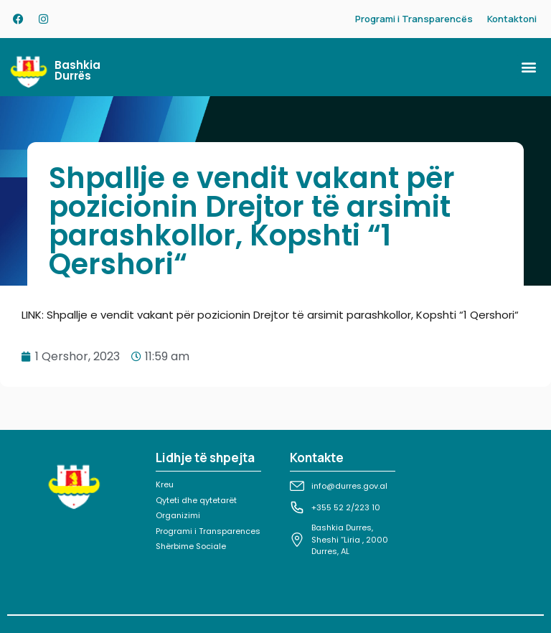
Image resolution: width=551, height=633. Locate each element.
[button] (528, 67)
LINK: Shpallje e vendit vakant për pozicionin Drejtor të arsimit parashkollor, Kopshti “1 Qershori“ (270, 314)
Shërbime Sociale (191, 546)
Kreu (165, 484)
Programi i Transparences (208, 531)
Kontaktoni (512, 18)
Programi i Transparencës (414, 18)
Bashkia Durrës (77, 70)
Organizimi (178, 515)
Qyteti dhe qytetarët (196, 500)
